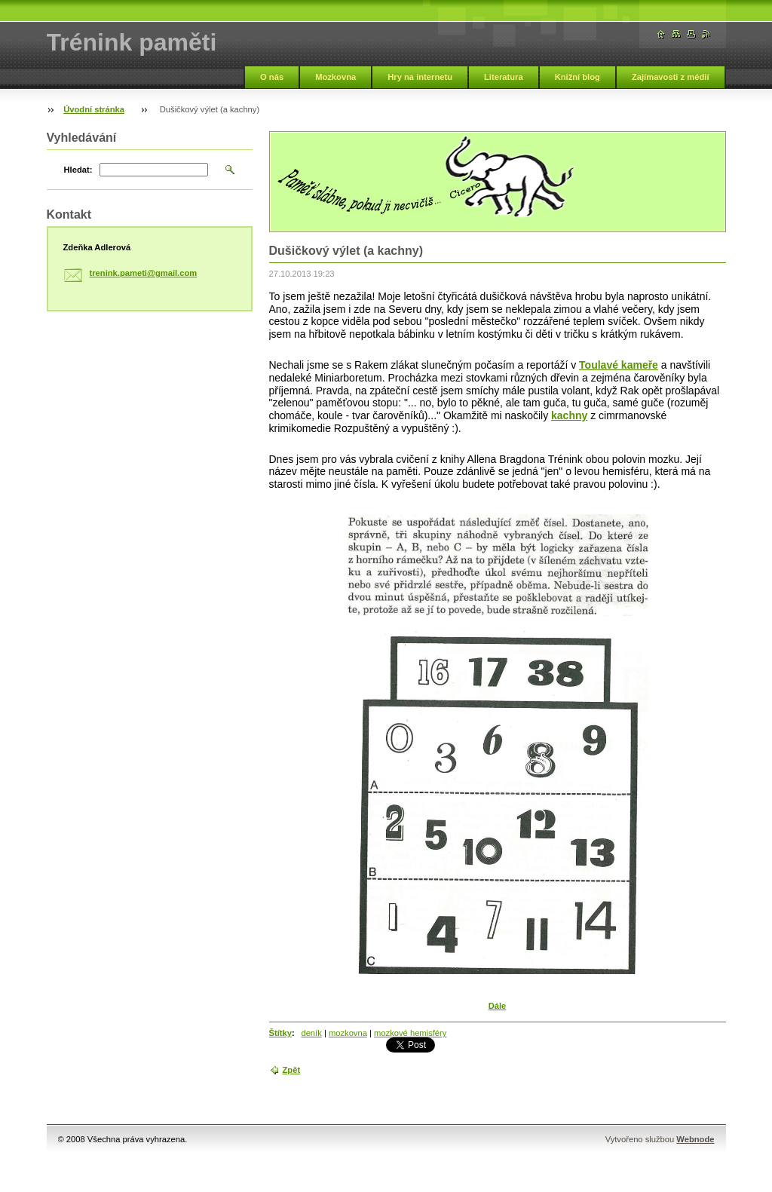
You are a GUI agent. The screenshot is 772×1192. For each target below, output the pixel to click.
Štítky (280, 1032)
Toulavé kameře (618, 365)
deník (311, 1032)
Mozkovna (335, 76)
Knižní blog (577, 76)
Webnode (695, 1139)
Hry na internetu (420, 76)
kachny (569, 415)
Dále (498, 1005)
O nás (271, 76)
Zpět (292, 1069)
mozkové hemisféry (410, 1032)
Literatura (503, 76)
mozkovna (348, 1032)
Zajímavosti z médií (670, 76)
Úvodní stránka (93, 109)
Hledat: (78, 169)
